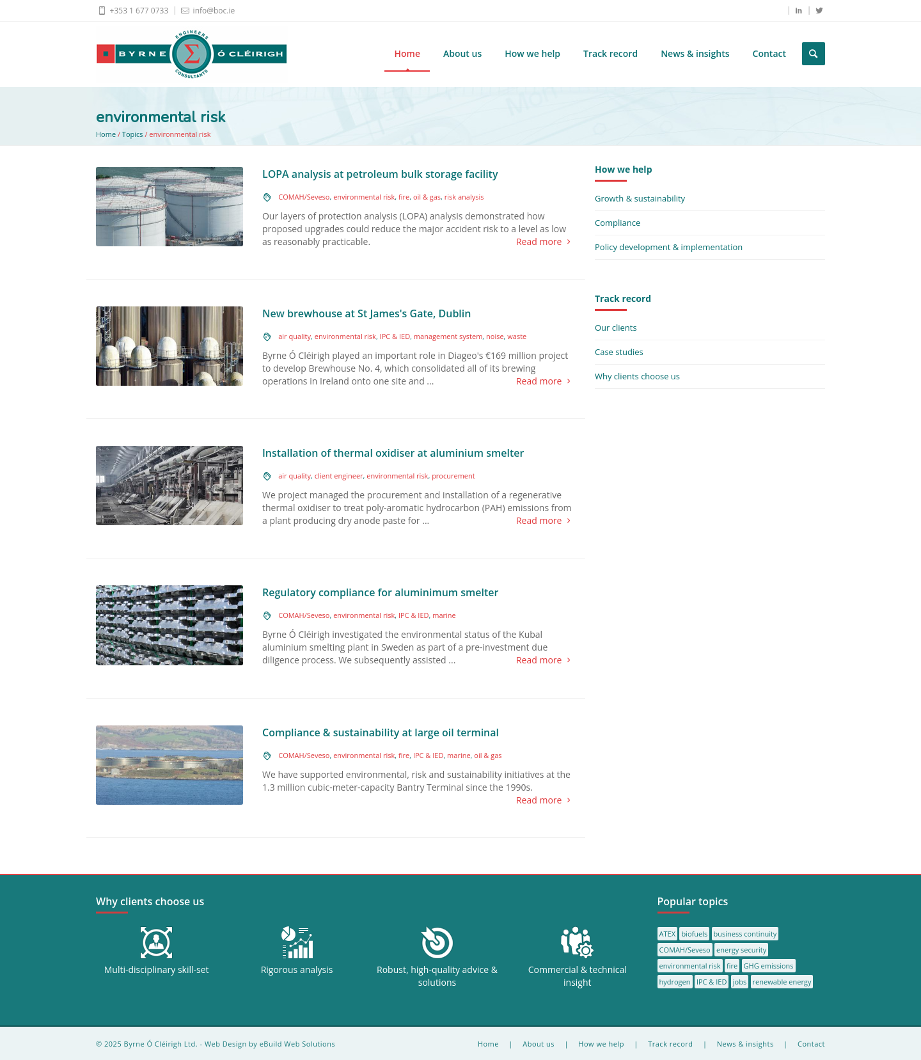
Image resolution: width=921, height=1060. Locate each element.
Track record (610, 53)
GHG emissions (769, 965)
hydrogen (675, 981)
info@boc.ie (207, 10)
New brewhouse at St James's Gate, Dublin (366, 313)
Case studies (619, 352)
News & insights (695, 53)
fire (403, 197)
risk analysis (464, 197)
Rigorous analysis (297, 969)
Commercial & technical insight (577, 975)
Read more (546, 241)
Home (407, 53)
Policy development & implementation (669, 247)
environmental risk (364, 197)
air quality (294, 336)
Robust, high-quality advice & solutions (437, 975)
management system (448, 336)
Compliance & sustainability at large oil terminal (380, 732)
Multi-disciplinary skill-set (156, 969)
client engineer (339, 475)
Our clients (616, 327)
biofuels (694, 933)
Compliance (617, 222)
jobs (739, 981)
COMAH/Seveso (303, 197)
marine (444, 615)
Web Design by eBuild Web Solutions (270, 1043)
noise (495, 336)
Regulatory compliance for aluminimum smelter (380, 592)
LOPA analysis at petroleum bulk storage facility (380, 174)
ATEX (667, 933)
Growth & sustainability (640, 198)
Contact (769, 53)
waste (516, 336)
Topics (132, 134)
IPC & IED (395, 336)
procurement (453, 475)
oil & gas (427, 197)
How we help (532, 53)
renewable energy (782, 981)
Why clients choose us (637, 376)
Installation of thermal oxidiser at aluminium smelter (393, 453)
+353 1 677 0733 (132, 10)
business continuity (745, 933)
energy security (741, 949)
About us (462, 53)
